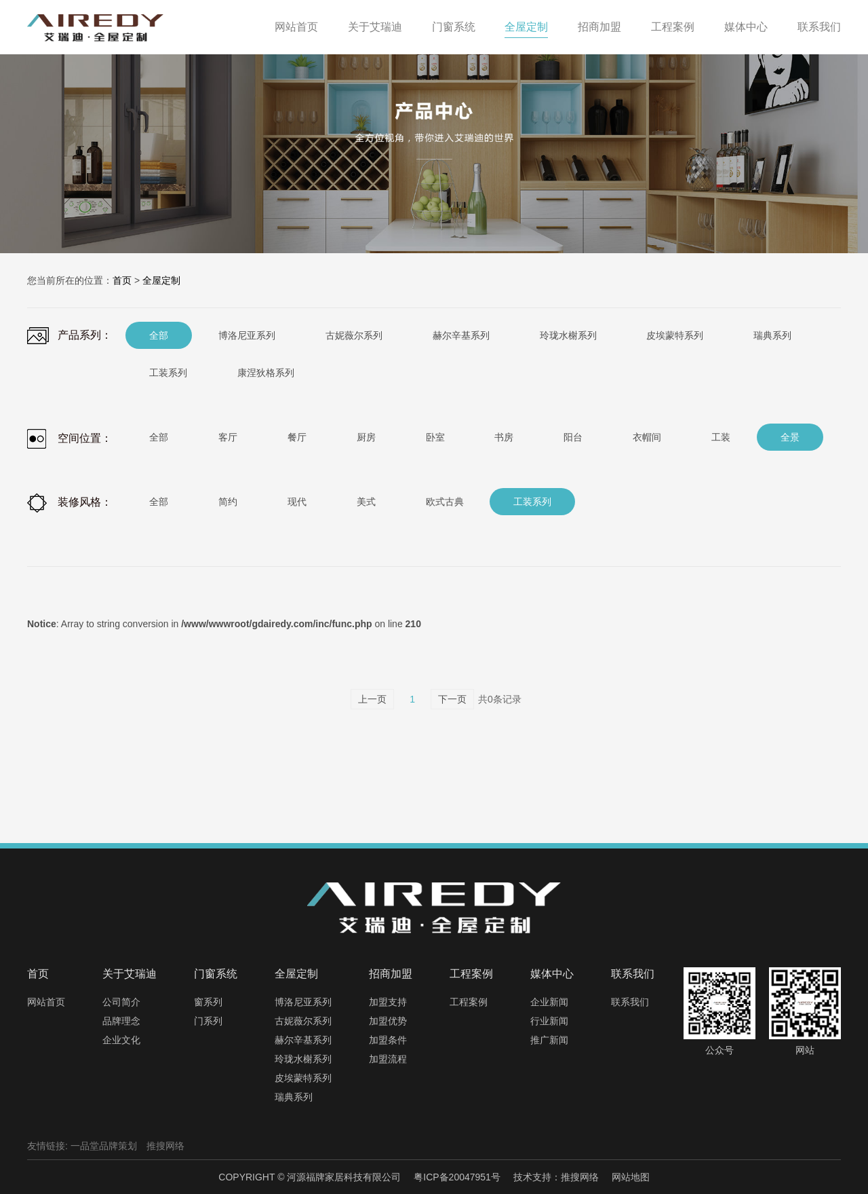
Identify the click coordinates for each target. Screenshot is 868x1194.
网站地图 (631, 1177)
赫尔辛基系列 (303, 1039)
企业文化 (121, 1039)
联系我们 (630, 1001)
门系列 (208, 1020)
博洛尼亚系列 (303, 1001)
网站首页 (46, 1001)
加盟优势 (388, 1020)
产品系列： (69, 335)
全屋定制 (161, 280)
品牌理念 (121, 1020)
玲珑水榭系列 (303, 1058)
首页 (122, 280)
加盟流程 (388, 1058)
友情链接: (47, 1145)
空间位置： (69, 439)
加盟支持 (388, 1001)
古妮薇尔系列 (303, 1020)
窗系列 (208, 1001)
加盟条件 (388, 1039)
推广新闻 (549, 1039)
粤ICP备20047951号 (457, 1177)
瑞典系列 (294, 1097)
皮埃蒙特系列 (303, 1077)
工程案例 (469, 1001)
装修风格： (69, 502)
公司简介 (121, 1001)
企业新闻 (549, 1001)
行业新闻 (549, 1020)
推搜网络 (165, 1145)
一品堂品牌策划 (104, 1145)
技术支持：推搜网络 (556, 1177)
